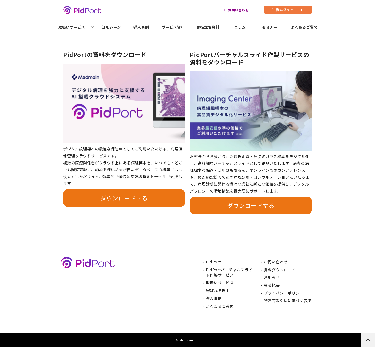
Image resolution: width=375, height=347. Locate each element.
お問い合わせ (238, 10)
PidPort (213, 261)
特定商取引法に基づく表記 (288, 300)
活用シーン (111, 27)
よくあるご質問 (304, 27)
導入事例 (141, 27)
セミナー (269, 27)
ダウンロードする (124, 198)
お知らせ (272, 277)
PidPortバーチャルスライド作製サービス (229, 272)
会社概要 (272, 285)
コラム (240, 27)
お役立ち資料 (207, 27)
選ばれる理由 (218, 290)
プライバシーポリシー (283, 293)
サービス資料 (173, 27)
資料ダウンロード (290, 9)
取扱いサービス (71, 27)
